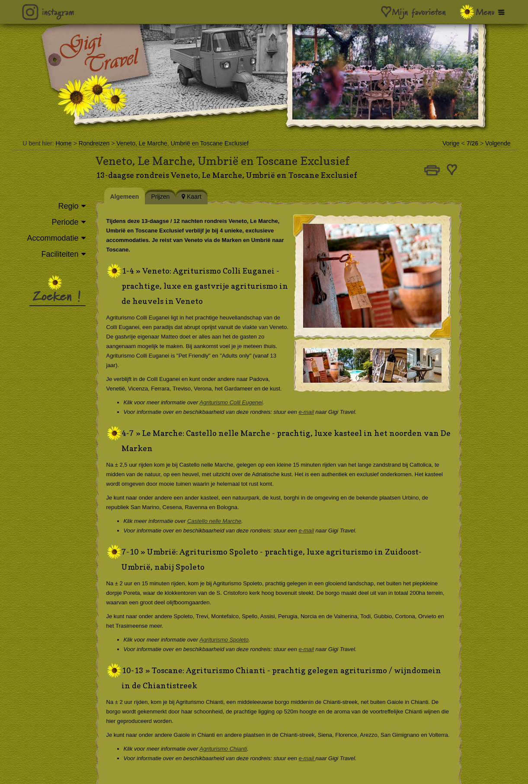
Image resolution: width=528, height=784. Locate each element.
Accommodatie (52, 238)
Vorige (451, 143)
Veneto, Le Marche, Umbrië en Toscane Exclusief (182, 143)
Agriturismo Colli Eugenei (237, 402)
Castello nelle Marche (221, 521)
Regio (68, 206)
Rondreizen (94, 143)
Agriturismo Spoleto (230, 639)
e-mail (312, 412)
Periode (64, 222)
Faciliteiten (59, 254)
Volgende (497, 143)
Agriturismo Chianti (229, 748)
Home (63, 143)
